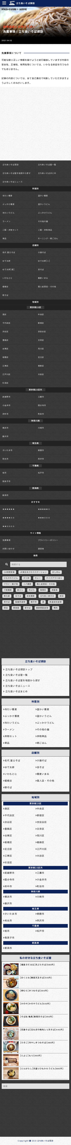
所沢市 (41, 459)
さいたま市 (7, 450)
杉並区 (5, 383)
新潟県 (35, 942)
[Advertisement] (34, 636)
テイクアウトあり (54, 578)
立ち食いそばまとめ (47, 173)
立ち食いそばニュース (12, 181)
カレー (38, 578)
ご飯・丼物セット (10, 230)
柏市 (4, 472)
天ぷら (32, 590)
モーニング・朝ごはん (48, 238)
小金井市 (6, 405)
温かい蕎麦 (43, 195)
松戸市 (41, 472)
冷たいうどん (8, 213)
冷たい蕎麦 (7, 195)
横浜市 (5, 428)
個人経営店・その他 (47, 286)
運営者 (41, 548)
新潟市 (5, 495)
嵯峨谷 (5, 286)
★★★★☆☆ (8, 517)
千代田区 (6, 323)
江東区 (5, 365)
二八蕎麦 (27, 584)
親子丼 (34, 602)
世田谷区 (42, 331)
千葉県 (35, 925)
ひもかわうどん (11, 578)
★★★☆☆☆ (44, 517)
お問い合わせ (8, 548)
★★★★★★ (8, 509)
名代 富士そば (8, 252)
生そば (18, 596)
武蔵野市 (6, 397)
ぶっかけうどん (45, 213)
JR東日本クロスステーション (33, 572)
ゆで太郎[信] (8, 269)
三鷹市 (41, 397)
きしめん (56, 572)
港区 (4, 314)
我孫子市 (6, 481)
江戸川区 (6, 374)
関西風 (16, 608)
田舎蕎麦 (31, 596)
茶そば (7, 602)
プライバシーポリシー (48, 540)
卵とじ (20, 590)
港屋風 (55, 590)
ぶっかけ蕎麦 (8, 204)
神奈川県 (35, 891)
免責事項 (6, 540)
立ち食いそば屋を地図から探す (16, 173)
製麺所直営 (20, 602)
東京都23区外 (35, 867)
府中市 (5, 414)
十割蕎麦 (8, 590)
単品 (4, 238)
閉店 (6, 608)
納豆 (62, 596)
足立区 (41, 357)
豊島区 (5, 340)
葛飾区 (41, 365)
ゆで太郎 (6, 261)
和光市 (5, 459)
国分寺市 (42, 405)
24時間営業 (9, 572)
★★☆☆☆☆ (8, 526)
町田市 (41, 414)
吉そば (41, 269)
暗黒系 (43, 590)
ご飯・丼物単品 (45, 230)
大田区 (41, 374)
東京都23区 (36, 803)
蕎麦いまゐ (43, 278)
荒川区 (41, 348)
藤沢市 (5, 436)
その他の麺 (43, 221)
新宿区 (41, 323)
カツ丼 (26, 578)
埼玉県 (35, 908)
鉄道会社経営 (55, 602)
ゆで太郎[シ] (44, 261)
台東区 (5, 348)
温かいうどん (44, 204)
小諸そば (42, 252)
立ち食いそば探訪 (25, 3)
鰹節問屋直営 (42, 608)
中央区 (41, 314)
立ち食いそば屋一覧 (47, 164)
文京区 (41, 340)
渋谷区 (5, 331)
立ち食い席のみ (47, 596)
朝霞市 (41, 450)
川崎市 (41, 428)
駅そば (5, 295)
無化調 (7, 596)
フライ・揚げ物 (11, 584)
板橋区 (5, 357)
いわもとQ (7, 278)
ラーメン (6, 221)
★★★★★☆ (44, 509)
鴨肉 (56, 608)
